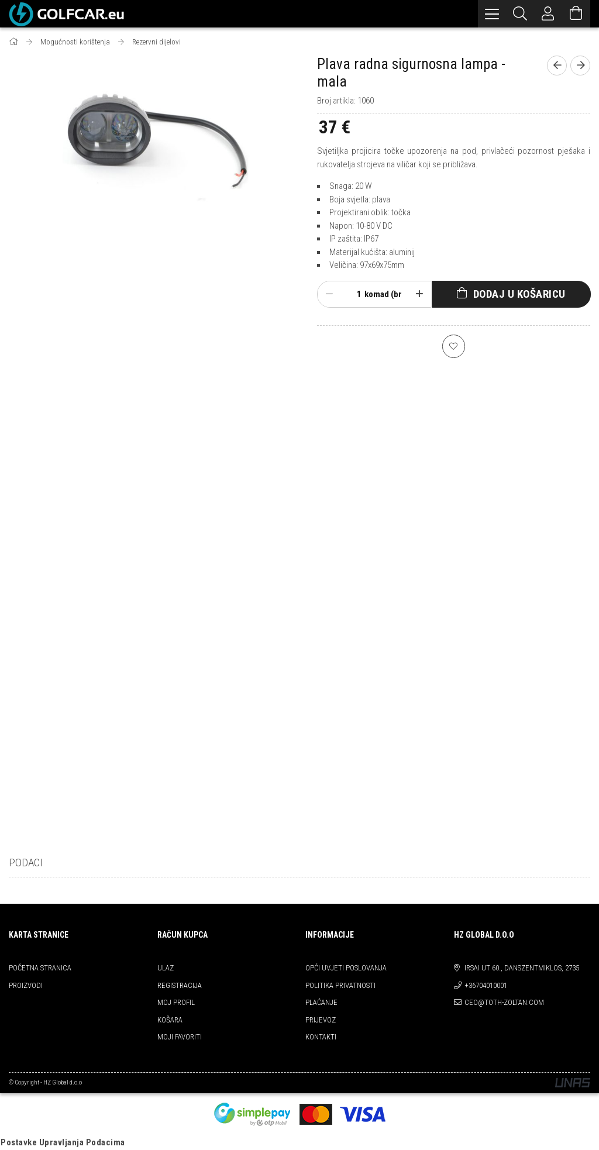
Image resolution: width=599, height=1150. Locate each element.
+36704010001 (485, 985)
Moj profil (176, 1002)
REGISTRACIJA (179, 985)
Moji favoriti (179, 1036)
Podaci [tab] (26, 862)
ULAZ (165, 967)
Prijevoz (320, 1019)
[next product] (580, 65)
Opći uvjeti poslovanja (346, 967)
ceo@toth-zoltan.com (504, 1002)
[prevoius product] (557, 65)
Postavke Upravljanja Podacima (63, 1142)
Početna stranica (40, 967)
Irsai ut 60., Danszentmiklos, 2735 (521, 967)
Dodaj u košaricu (519, 294)
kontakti (320, 1036)
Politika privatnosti (340, 985)
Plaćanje (321, 1002)
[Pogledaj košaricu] (576, 13)
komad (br (383, 294)
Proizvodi (26, 985)
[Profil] (548, 13)
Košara (170, 1019)
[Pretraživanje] (520, 13)
